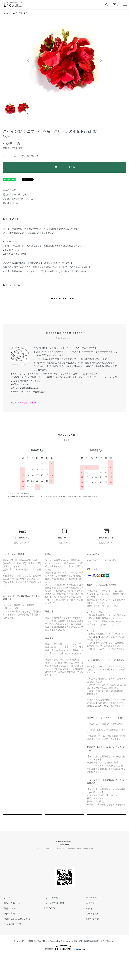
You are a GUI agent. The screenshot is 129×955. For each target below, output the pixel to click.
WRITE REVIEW (63, 298)
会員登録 (89, 903)
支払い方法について (12, 913)
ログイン (89, 908)
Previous (29, 60)
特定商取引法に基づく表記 (16, 194)
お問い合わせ (91, 918)
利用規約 (95, 636)
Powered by (64, 947)
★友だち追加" (39, 391)
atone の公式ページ (102, 706)
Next (100, 60)
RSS (46, 908)
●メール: (25, 388)
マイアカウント (92, 898)
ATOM (53, 908)
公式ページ (103, 649)
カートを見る (91, 913)
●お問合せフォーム (20, 384)
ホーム (6, 13)
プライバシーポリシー (13, 924)
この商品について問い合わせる (18, 199)
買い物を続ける (10, 203)
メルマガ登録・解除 (53, 903)
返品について (9, 190)
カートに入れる (64, 167)
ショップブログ (51, 898)
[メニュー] (124, 4)
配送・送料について (12, 903)
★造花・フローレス (21, 13)
